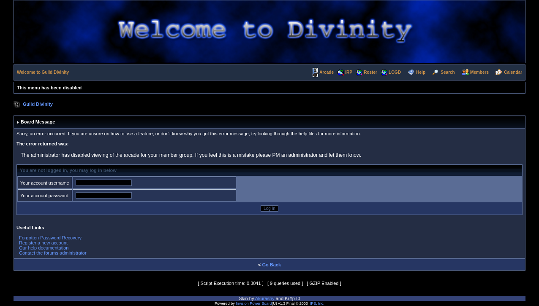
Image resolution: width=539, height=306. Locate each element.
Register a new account (43, 242)
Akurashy (265, 298)
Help (420, 72)
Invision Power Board (254, 303)
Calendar (513, 72)
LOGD (395, 72)
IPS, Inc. (317, 303)
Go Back (271, 264)
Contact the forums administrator (53, 252)
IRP (348, 72)
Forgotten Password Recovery (50, 237)
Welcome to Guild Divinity (43, 72)
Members (479, 72)
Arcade (326, 72)
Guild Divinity (38, 104)
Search (448, 72)
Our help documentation (43, 247)
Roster (370, 72)
